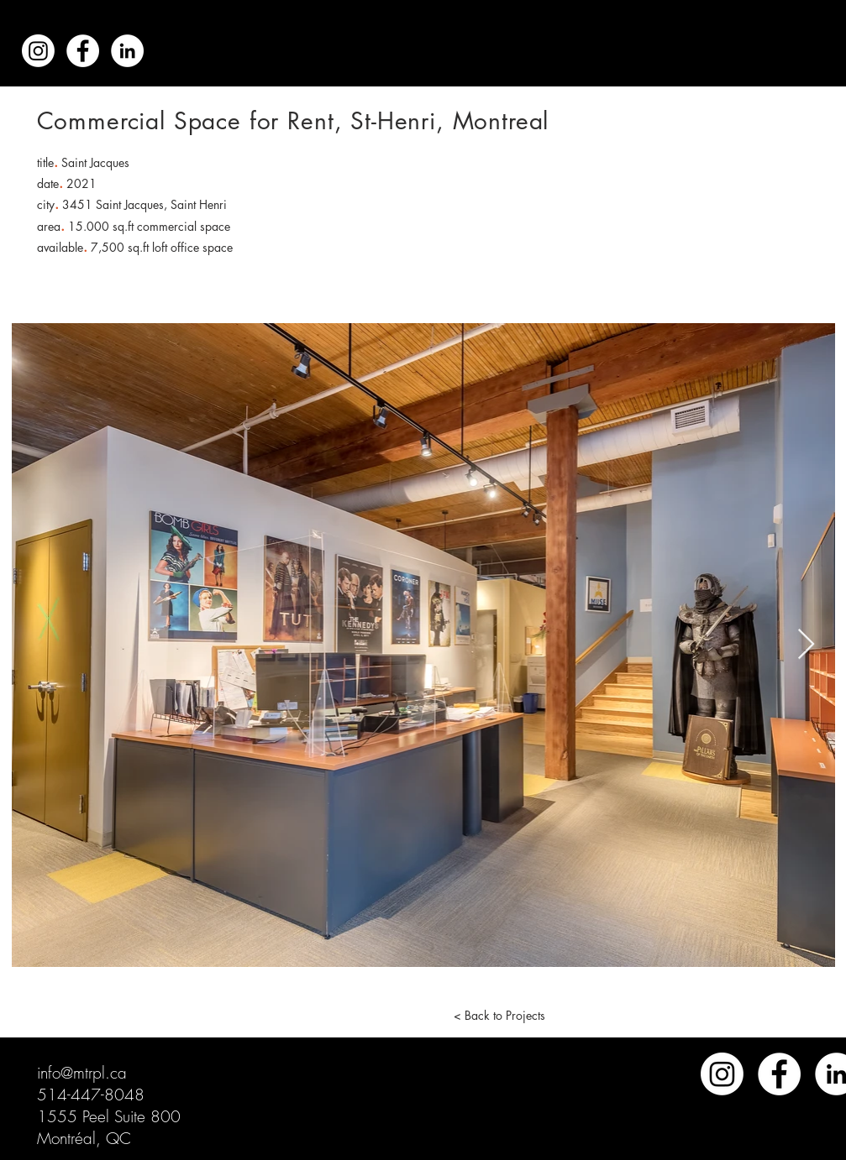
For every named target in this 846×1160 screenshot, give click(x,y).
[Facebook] (779, 1074)
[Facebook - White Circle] (82, 50)
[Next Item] (806, 645)
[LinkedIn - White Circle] (127, 50)
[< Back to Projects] (500, 1015)
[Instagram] (38, 50)
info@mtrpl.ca (82, 1073)
